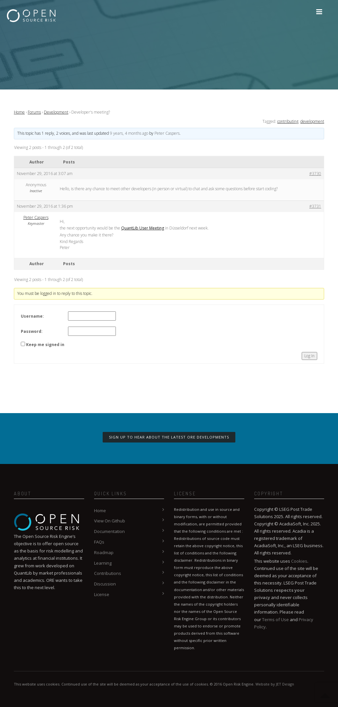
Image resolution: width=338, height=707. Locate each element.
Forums (34, 112)
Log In (309, 356)
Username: (32, 316)
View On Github (109, 521)
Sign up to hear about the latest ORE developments (169, 437)
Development (56, 112)
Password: (32, 331)
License (101, 594)
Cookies (299, 561)
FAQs (99, 542)
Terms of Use (275, 619)
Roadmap (104, 552)
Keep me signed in (45, 344)
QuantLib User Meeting (142, 228)
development (312, 121)
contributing (287, 121)
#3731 (315, 206)
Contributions (107, 573)
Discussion (105, 584)
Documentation (109, 531)
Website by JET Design (274, 684)
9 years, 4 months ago (129, 133)
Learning (103, 563)
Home (19, 112)
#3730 (315, 173)
